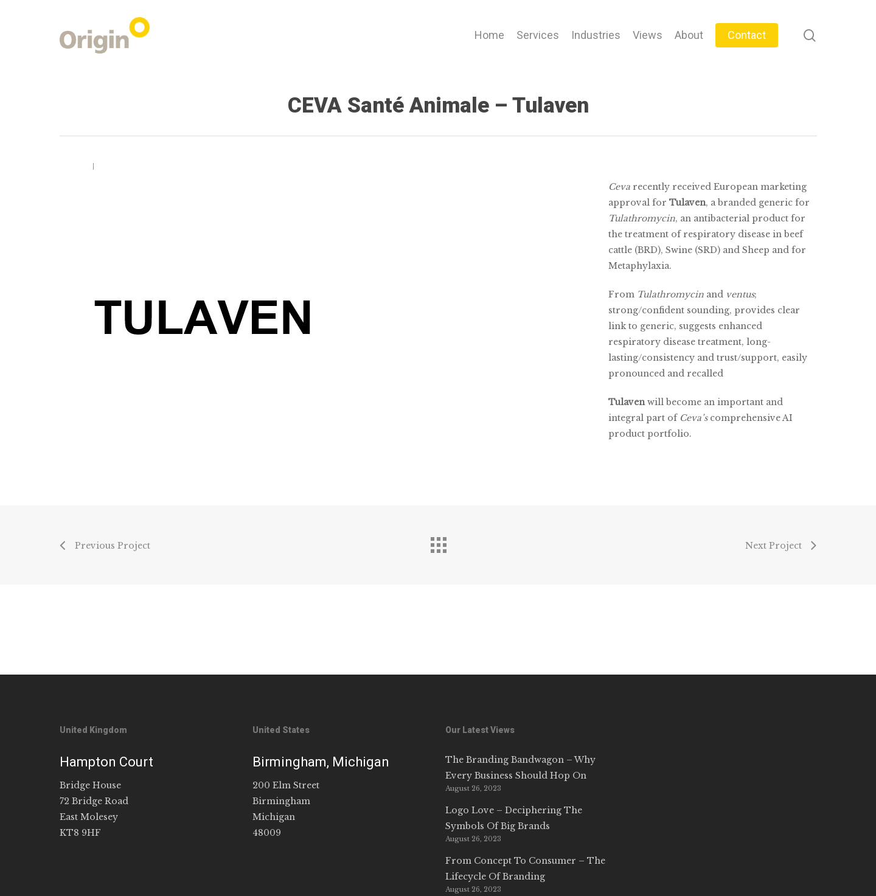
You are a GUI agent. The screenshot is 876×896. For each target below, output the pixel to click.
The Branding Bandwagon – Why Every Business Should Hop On (520, 767)
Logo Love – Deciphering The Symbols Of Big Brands (513, 818)
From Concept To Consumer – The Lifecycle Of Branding (525, 868)
